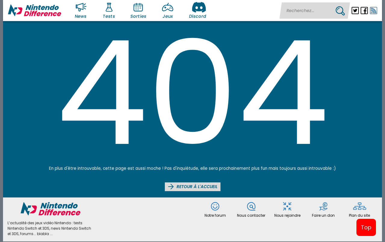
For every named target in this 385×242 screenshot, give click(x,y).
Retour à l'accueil (192, 187)
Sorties (138, 10)
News (82, 10)
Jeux (169, 10)
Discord (198, 10)
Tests (110, 10)
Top (366, 227)
